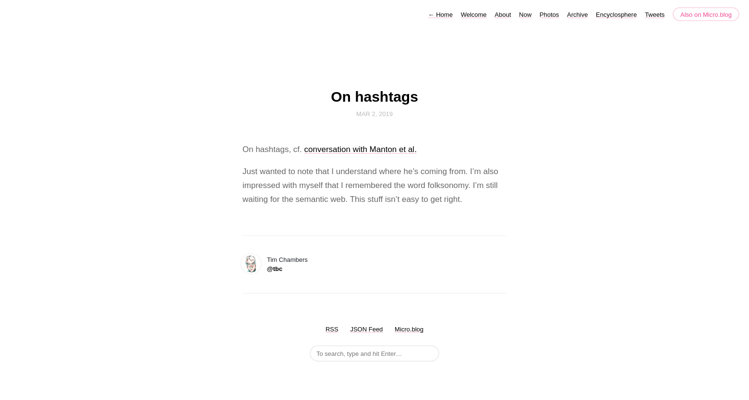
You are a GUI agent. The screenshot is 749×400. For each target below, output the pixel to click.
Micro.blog (409, 329)
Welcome (474, 14)
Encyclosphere (616, 14)
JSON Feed (366, 329)
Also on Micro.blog (706, 14)
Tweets (654, 14)
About (503, 14)
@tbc (274, 268)
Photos (549, 14)
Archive (577, 14)
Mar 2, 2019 (374, 114)
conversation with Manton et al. (360, 149)
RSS (332, 329)
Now (525, 14)
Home (440, 14)
